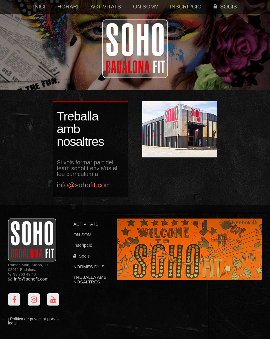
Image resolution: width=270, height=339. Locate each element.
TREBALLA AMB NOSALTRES (89, 279)
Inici (39, 6)
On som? (145, 6)
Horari (68, 6)
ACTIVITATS (85, 223)
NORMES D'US (88, 266)
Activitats (105, 6)
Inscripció (186, 6)
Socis (225, 6)
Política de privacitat (28, 319)
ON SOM (82, 234)
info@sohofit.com (31, 278)
